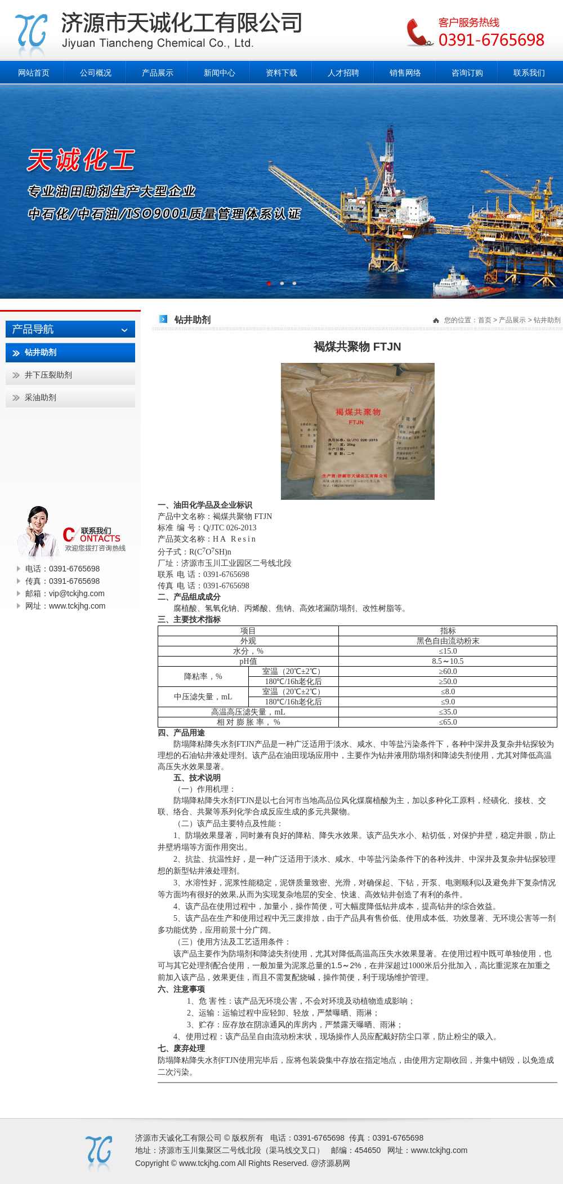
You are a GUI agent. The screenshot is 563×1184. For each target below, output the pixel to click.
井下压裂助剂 (48, 374)
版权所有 (247, 1137)
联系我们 (529, 72)
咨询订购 (467, 72)
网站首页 (34, 72)
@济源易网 (330, 1163)
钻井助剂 (547, 320)
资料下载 (281, 72)
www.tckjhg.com (439, 1150)
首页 (484, 320)
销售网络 (405, 72)
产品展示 (157, 72)
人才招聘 (343, 72)
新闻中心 (219, 72)
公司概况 (95, 72)
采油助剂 (40, 397)
